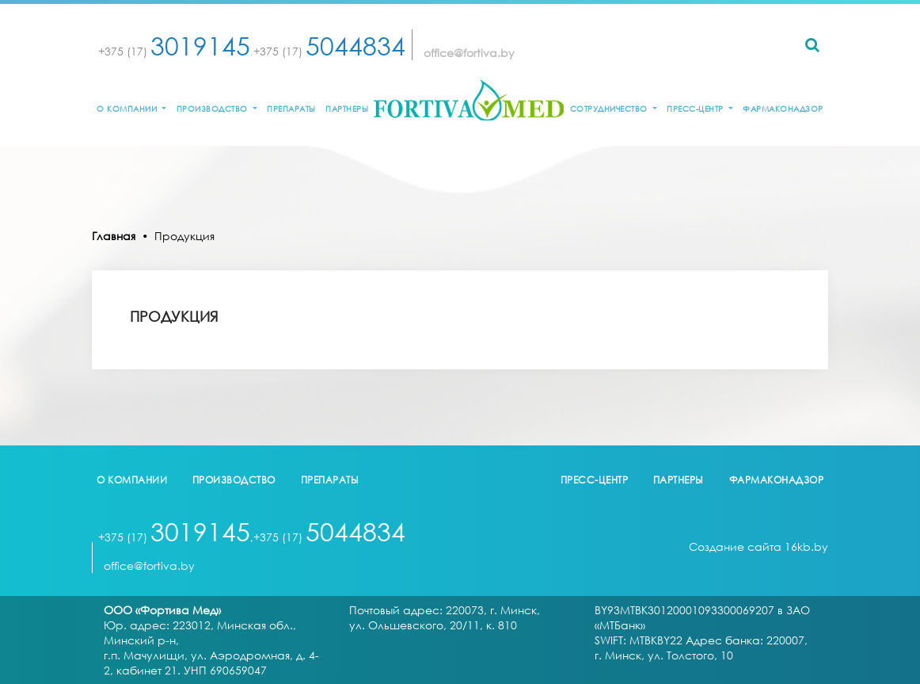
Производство (214, 109)
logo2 (459, 480)
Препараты (291, 109)
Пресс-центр (696, 109)
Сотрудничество (610, 109)
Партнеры (346, 109)
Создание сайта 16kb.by (758, 546)
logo (469, 99)
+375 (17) (174, 51)
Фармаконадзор (783, 109)
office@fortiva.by (469, 52)
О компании (128, 109)
